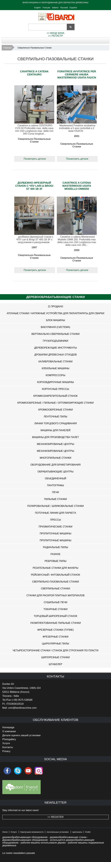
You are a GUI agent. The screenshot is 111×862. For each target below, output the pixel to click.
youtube (28, 771)
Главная (7, 47)
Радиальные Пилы (55, 547)
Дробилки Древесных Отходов (55, 354)
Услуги (6, 743)
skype (18, 771)
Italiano (55, 7)
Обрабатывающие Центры (56, 471)
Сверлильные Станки (55, 588)
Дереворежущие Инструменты (55, 347)
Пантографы (55, 485)
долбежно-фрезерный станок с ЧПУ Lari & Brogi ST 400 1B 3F (34, 185)
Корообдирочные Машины (55, 382)
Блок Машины (55, 320)
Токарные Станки (55, 609)
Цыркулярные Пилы (55, 643)
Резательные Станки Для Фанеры (55, 568)
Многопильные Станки (55, 458)
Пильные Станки (55, 499)
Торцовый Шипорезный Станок (55, 616)
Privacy (6, 751)
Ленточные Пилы (55, 416)
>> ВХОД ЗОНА (55, 33)
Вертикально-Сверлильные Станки (55, 334)
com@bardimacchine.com (22, 708)
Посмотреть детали (35, 158)
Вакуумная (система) (55, 327)
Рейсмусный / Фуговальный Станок (55, 574)
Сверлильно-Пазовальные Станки (55, 581)
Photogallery (9, 739)
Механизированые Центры (55, 444)
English (37, 7)
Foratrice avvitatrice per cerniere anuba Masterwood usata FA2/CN (76, 74)
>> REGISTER (55, 817)
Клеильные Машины (55, 368)
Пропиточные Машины (55, 533)
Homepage (8, 727)
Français (46, 7)
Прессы (55, 519)
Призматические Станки (55, 526)
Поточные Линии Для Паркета (55, 513)
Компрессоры (55, 375)
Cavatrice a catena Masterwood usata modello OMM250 (76, 185)
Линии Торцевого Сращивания (55, 423)
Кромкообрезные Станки (55, 409)
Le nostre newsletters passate (18, 853)
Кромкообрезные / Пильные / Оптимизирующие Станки (55, 402)
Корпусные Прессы (55, 389)
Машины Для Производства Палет (55, 437)
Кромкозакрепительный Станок (55, 396)
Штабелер (55, 664)
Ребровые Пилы (55, 561)
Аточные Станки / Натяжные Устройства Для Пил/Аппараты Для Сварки (55, 313)
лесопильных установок (58, 832)
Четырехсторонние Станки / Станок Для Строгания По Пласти (55, 650)
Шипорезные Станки (55, 657)
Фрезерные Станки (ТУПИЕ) (55, 630)
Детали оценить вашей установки (21, 735)
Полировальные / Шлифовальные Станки (55, 506)
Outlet (88, 832)
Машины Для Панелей (55, 430)
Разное (55, 554)
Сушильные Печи (55, 602)
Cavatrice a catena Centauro (34, 73)
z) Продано (55, 306)
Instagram (39, 771)
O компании (9, 731)
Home (5, 832)
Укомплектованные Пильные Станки (55, 623)
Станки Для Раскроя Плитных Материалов (55, 595)
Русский (64, 7)
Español (73, 7)
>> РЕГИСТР (55, 36)
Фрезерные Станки (55, 636)
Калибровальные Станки (56, 361)
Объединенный (55, 478)
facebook (7, 771)
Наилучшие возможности (32, 832)
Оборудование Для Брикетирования (55, 464)
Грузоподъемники (55, 341)
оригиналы (77, 832)
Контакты (7, 747)
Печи (55, 492)
